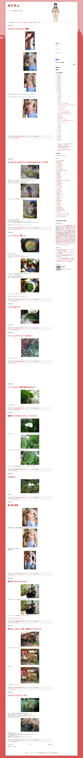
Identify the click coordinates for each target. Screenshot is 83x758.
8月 (58, 100)
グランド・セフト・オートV (62, 213)
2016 (58, 91)
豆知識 (58, 179)
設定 (57, 198)
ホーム (30, 744)
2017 (58, 90)
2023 (58, 79)
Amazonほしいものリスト (62, 155)
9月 (58, 98)
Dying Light (59, 207)
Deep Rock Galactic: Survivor (62, 180)
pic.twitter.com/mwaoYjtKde (63, 147)
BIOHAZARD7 (59, 208)
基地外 (58, 166)
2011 (58, 139)
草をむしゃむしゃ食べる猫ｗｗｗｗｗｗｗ (24, 629)
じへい (58, 206)
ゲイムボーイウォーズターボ (62, 214)
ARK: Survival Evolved (61, 216)
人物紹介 (58, 183)
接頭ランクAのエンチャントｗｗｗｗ (22, 416)
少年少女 (58, 176)
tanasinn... (12, 477)
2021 (58, 83)
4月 (58, 127)
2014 (58, 136)
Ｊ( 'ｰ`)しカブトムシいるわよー (20, 336)
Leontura (46, 752)
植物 (17, 329)
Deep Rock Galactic (60, 170)
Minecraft (58, 197)
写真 (20, 229)
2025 (58, 76)
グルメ (17, 229)
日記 (17, 300)
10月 (59, 96)
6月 (58, 124)
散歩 (57, 204)
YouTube (13, 137)
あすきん (14, 5)
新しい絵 (33, 22)
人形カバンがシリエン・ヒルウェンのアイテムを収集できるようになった (66, 261)
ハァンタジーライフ (17, 22)
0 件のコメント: (27, 136)
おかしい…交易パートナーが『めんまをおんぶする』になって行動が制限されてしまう (66, 255)
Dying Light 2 (59, 194)
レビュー (58, 186)
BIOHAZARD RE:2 (60, 210)
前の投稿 (50, 744)
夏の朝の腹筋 (13, 505)
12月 (59, 93)
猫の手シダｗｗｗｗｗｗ (17, 581)
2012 (58, 138)
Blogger (56, 752)
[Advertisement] (30, 149)
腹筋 (15, 10)
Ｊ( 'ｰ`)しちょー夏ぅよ (17, 236)
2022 (58, 81)
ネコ (12, 622)
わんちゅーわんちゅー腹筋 (18, 29)
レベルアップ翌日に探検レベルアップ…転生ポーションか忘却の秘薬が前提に (66, 258)
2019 (58, 86)
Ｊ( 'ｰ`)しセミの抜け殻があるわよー (22, 387)
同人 (57, 211)
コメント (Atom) (13, 746)
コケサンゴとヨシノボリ (17, 695)
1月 (58, 132)
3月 (58, 129)
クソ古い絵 (28, 22)
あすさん (64, 266)
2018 (58, 88)
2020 (58, 85)
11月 (59, 94)
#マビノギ (70, 146)
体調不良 (58, 200)
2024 (58, 78)
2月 (58, 131)
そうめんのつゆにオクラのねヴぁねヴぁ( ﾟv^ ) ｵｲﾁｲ (28, 162)
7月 (58, 101)
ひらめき (58, 169)
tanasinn (13, 329)
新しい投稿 (10, 744)
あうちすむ (23, 22)
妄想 (57, 193)
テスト (58, 203)
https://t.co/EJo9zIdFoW (62, 146)
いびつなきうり (14, 307)
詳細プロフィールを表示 (66, 269)
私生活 (58, 181)
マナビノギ (10, 22)
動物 (14, 362)
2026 (58, 74)
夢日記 (58, 190)
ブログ (58, 187)
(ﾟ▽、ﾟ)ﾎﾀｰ (37, 22)
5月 (58, 125)
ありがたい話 (14, 229)
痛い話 (16, 470)
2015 (58, 134)
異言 (15, 137)
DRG (20, 10)
